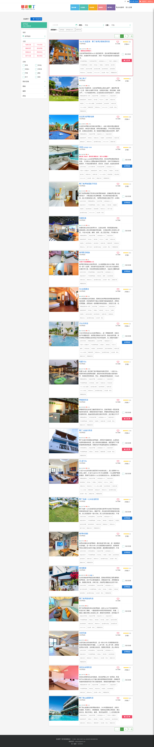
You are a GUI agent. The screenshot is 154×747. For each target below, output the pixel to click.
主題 (24, 41)
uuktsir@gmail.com (80, 741)
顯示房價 (128, 54)
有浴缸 (40, 65)
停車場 (40, 69)
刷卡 (26, 77)
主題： (107, 25)
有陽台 (27, 69)
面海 (26, 65)
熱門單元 (111, 7)
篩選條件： (54, 30)
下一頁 (130, 36)
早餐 (26, 73)
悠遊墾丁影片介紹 (128, 1)
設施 (24, 61)
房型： (81, 25)
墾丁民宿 (134, 1)
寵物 (39, 77)
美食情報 (92, 7)
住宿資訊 (83, 7)
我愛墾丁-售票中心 (146, 1)
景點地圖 (74, 7)
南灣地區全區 (69, 29)
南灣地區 (62, 29)
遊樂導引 (102, 7)
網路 (39, 73)
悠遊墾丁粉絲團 (125, 1)
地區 (24, 32)
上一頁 (117, 36)
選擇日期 (78, 29)
